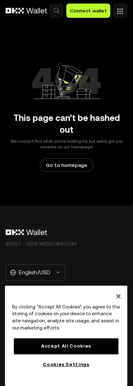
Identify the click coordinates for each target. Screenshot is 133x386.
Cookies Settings (66, 364)
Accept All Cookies (66, 346)
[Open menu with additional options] (120, 9)
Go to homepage (66, 165)
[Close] (118, 296)
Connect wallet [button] (88, 11)
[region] (66, 336)
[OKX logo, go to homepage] (27, 11)
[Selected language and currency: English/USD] (35, 272)
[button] (56, 10)
